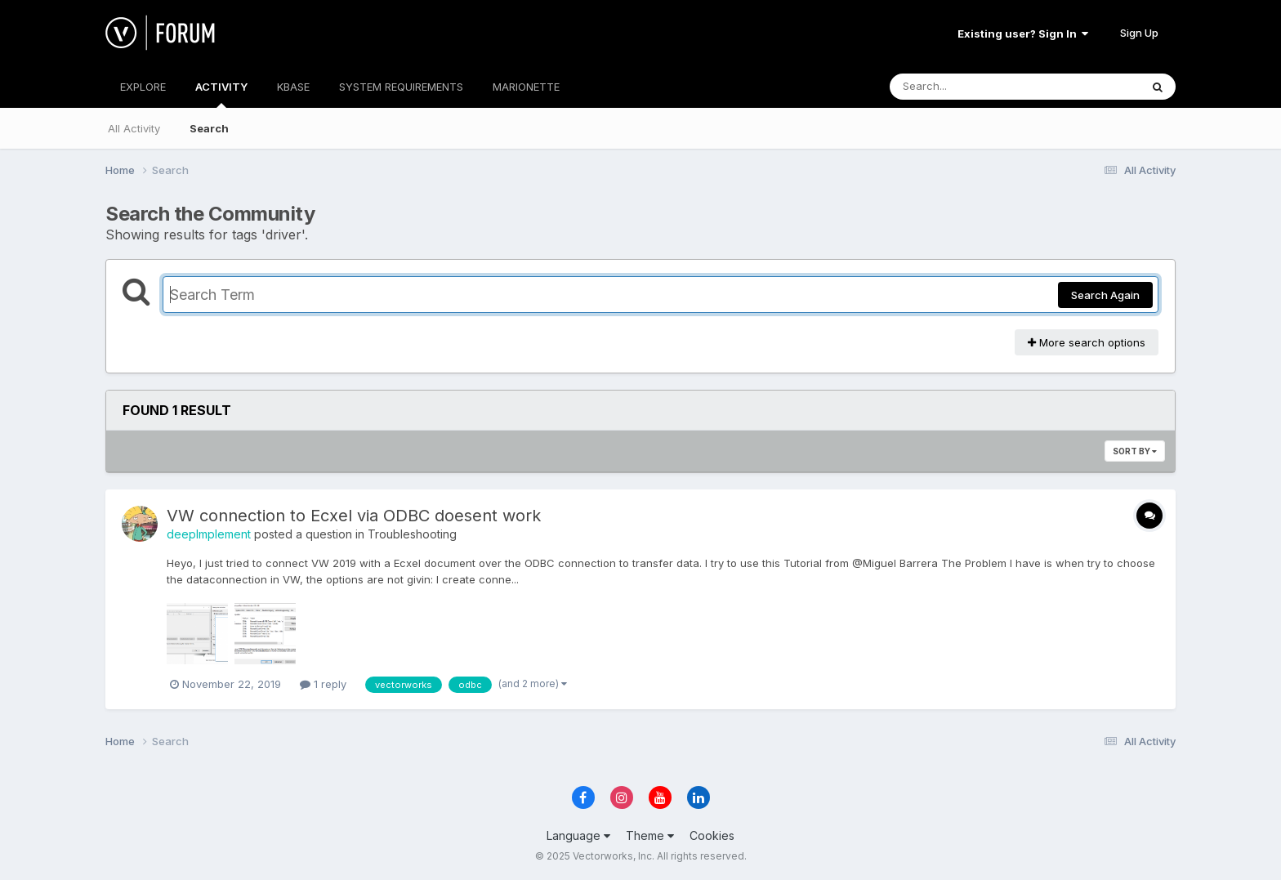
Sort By (1135, 451)
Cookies (712, 835)
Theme (650, 835)
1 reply (323, 683)
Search (209, 128)
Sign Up (1139, 32)
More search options (1086, 342)
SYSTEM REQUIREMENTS (401, 86)
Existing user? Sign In (1022, 33)
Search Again (1105, 295)
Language (578, 835)
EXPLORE (143, 86)
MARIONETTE (526, 86)
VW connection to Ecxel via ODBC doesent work (354, 515)
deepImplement (209, 534)
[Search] (970, 87)
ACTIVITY (221, 94)
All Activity (134, 128)
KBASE (293, 86)
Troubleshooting (412, 534)
